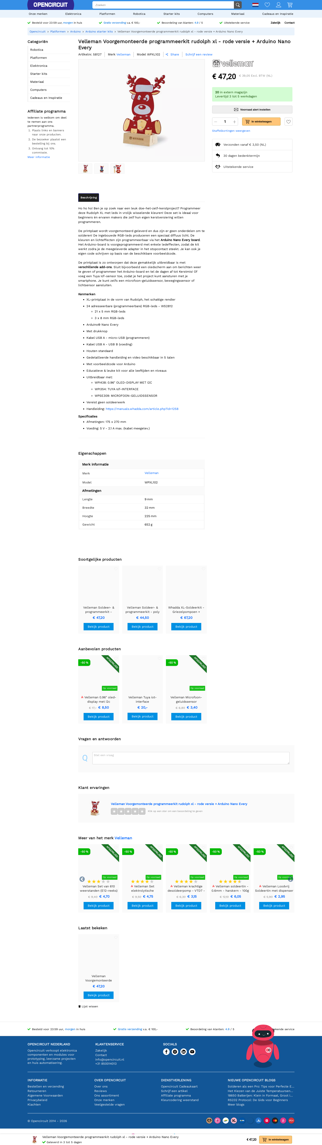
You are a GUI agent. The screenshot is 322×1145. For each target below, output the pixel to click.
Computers (205, 13)
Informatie (37, 1080)
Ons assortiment (106, 1095)
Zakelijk (275, 22)
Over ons (101, 1086)
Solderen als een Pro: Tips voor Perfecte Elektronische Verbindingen (261, 1086)
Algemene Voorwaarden (45, 1095)
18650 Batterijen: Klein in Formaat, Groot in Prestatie (261, 1095)
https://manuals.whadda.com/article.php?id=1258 (142, 409)
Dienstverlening (176, 1080)
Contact (289, 22)
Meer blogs (236, 1104)
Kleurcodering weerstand (180, 1100)
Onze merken (38, 13)
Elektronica (73, 13)
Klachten (34, 1104)
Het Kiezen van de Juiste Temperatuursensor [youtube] (261, 1091)
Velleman (145, 473)
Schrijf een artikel (174, 1091)
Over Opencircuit (110, 1080)
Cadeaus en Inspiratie (277, 13)
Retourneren (37, 1091)
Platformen (107, 13)
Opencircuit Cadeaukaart (179, 1086)
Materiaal (237, 13)
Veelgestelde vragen (109, 1104)
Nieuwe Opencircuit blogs (251, 1080)
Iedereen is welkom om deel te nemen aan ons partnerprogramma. (47, 121)
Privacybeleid (37, 1100)
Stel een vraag (104, 755)
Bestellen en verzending (46, 1086)
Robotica (139, 13)
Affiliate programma (176, 1095)
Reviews (100, 1091)
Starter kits (171, 13)
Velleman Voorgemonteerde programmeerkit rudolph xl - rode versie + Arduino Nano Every (179, 804)
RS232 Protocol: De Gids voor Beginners (258, 1100)
